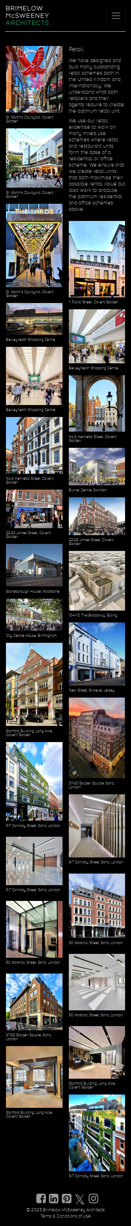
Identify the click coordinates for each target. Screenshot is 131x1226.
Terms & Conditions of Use (65, 1216)
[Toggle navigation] (116, 16)
